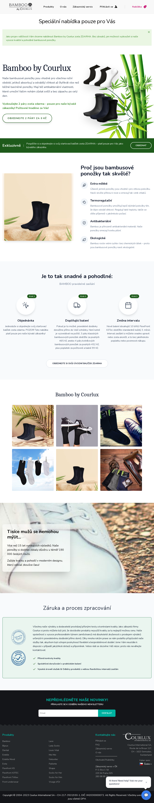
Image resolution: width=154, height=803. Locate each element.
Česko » (145, 764)
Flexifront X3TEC (10, 772)
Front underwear (10, 781)
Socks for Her (55, 772)
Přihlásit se (109, 6)
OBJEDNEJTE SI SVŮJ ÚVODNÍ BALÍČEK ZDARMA (77, 363)
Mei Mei (52, 754)
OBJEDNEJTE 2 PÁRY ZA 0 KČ (27, 118)
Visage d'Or (54, 781)
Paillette (53, 763)
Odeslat (107, 713)
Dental (5, 750)
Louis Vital (54, 750)
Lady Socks (54, 745)
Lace (51, 741)
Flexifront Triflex (10, 777)
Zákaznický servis (83, 6)
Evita (4, 763)
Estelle (5, 754)
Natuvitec (53, 759)
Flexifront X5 (8, 768)
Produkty (48, 6)
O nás (63, 6)
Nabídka (139, 7)
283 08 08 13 (101, 776)
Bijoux (5, 745)
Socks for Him (55, 777)
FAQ (97, 744)
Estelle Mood (8, 759)
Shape (52, 768)
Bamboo (6, 741)
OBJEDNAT (141, 145)
